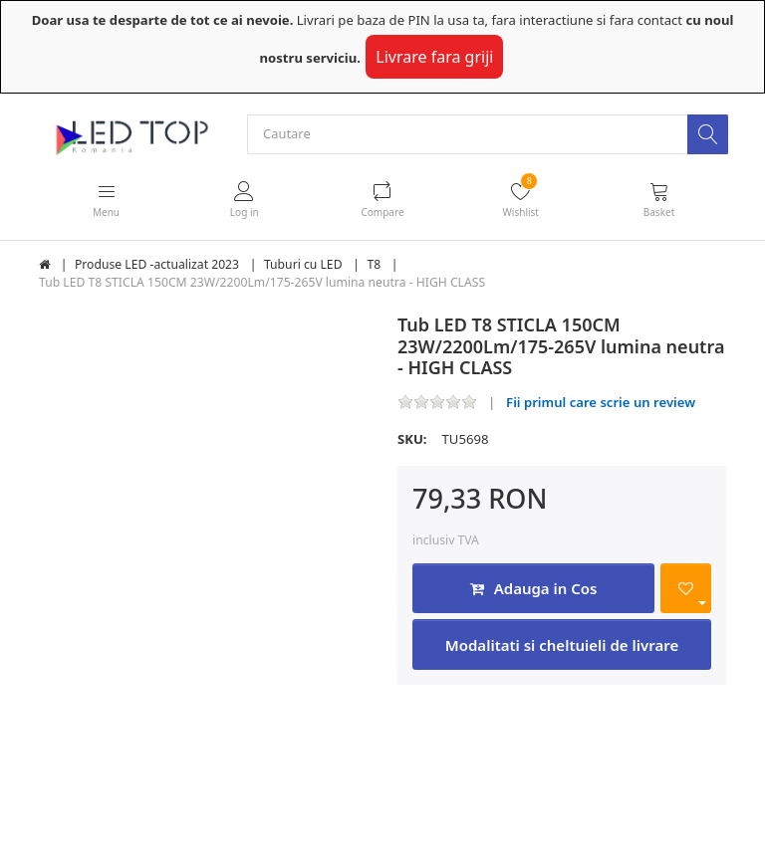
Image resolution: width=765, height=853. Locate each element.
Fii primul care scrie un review (600, 402)
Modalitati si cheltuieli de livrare (561, 645)
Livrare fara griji (434, 57)
